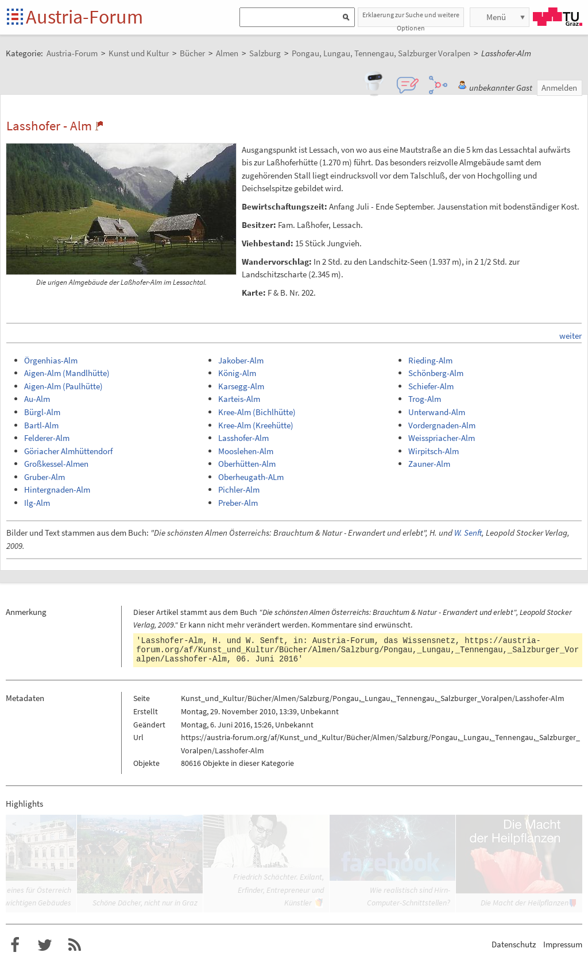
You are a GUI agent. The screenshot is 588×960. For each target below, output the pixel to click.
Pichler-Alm (239, 489)
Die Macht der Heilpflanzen (524, 902)
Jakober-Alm (241, 360)
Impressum (562, 944)
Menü (496, 16)
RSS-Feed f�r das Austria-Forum (74, 945)
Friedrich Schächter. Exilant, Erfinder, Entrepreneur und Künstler (278, 890)
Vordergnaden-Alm (441, 425)
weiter (570, 335)
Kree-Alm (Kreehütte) (255, 425)
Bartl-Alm (41, 425)
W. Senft (468, 532)
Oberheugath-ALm (251, 476)
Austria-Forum (84, 17)
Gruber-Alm (44, 476)
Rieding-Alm (430, 360)
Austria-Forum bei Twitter (45, 945)
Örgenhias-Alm (51, 360)
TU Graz (557, 16)
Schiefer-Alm (431, 386)
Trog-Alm (424, 398)
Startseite (16, 17)
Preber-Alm (238, 502)
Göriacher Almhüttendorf (68, 451)
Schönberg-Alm (435, 372)
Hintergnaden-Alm (57, 489)
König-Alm (237, 372)
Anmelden (559, 87)
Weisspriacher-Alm (441, 437)
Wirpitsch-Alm (433, 451)
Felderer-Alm (46, 437)
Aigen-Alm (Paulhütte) (63, 386)
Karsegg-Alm (241, 386)
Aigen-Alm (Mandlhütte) (67, 372)
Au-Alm (37, 398)
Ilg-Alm (37, 502)
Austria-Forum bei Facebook (15, 945)
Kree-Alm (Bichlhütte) (257, 412)
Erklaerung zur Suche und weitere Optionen (410, 18)
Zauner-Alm (429, 463)
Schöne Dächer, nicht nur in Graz (145, 902)
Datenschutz (514, 944)
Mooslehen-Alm (245, 451)
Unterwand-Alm (436, 412)
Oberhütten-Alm (247, 463)
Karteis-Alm (239, 398)
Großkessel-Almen (56, 463)
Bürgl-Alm (42, 412)
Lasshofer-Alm (243, 437)
